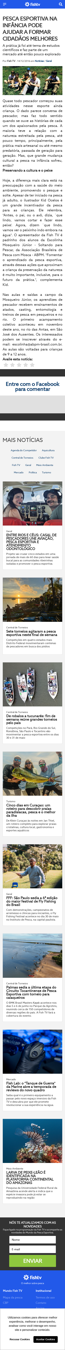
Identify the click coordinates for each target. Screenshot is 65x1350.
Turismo (46, 472)
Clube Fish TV (46, 457)
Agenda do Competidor (24, 450)
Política (33, 472)
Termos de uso (45, 1297)
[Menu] (5, 4)
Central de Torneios (22, 457)
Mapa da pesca (13, 1297)
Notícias (39, 61)
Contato (41, 1303)
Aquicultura (48, 450)
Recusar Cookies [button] (20, 1339)
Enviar (32, 1261)
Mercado (19, 472)
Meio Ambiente (44, 465)
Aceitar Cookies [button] (45, 1339)
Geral (49, 61)
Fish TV (16, 465)
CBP (5, 1303)
